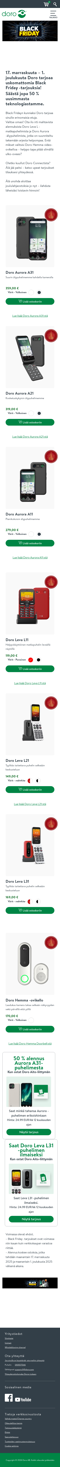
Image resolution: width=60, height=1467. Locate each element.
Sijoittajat (9, 1338)
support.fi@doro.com (24, 1369)
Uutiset (8, 1342)
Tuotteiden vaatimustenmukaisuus (20, 1441)
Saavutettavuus (11, 1436)
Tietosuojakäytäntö (13, 1427)
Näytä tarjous (28, 1132)
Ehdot (7, 1432)
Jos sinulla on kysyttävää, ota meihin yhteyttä (24, 1360)
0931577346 (20, 1364)
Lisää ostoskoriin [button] (30, 301)
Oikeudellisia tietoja (13, 1423)
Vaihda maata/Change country (18, 1418)
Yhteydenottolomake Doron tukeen (20, 1374)
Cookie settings (12, 1445)
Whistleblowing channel (15, 1347)
